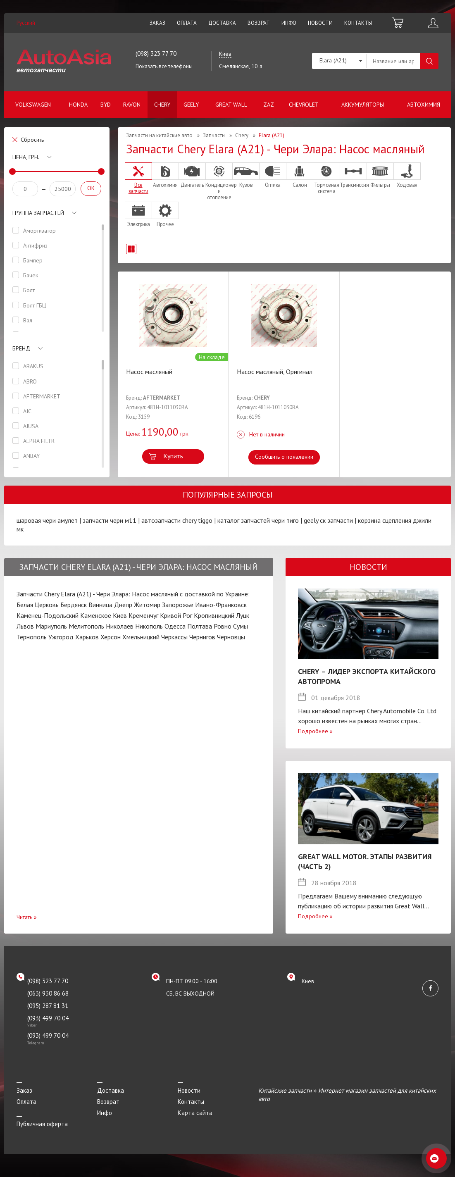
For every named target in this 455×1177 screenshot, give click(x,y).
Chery (162, 104)
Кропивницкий (214, 615)
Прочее (165, 214)
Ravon (132, 104)
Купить (173, 456)
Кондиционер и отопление (219, 181)
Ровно (222, 626)
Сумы (240, 626)
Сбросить (32, 139)
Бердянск (73, 604)
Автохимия (423, 104)
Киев (120, 615)
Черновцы (231, 637)
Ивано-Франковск (221, 604)
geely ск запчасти (328, 520)
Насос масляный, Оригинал (274, 371)
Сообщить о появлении (284, 456)
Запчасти (214, 135)
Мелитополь (86, 626)
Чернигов (202, 637)
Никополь (149, 626)
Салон (299, 175)
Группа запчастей (38, 213)
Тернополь (32, 637)
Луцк (242, 615)
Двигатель (192, 175)
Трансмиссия (353, 175)
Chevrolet (304, 104)
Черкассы (174, 637)
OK (91, 188)
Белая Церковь (38, 604)
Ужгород (61, 637)
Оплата (187, 22)
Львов (25, 626)
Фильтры (380, 175)
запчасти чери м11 (109, 520)
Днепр (123, 604)
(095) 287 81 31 (47, 1006)
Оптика (272, 175)
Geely (191, 104)
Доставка (222, 22)
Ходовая (407, 175)
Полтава (199, 626)
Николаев (119, 626)
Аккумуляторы (362, 104)
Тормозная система (326, 178)
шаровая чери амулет (47, 520)
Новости (320, 22)
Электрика (138, 214)
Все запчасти (138, 178)
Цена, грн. (25, 157)
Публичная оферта (42, 1124)
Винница (100, 604)
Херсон (110, 637)
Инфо (288, 22)
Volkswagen (33, 104)
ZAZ (268, 104)
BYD (105, 104)
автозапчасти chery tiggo (176, 520)
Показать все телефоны (164, 66)
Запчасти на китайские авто (159, 135)
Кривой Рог (176, 615)
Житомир (147, 604)
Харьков (87, 637)
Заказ (157, 22)
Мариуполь (51, 626)
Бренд (21, 348)
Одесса (175, 626)
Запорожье (177, 604)
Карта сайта (195, 1113)
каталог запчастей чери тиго (258, 520)
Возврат (259, 22)
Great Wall (231, 104)
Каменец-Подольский (48, 615)
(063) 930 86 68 (48, 993)
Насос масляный (149, 371)
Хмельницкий (141, 637)
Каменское (95, 615)
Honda (78, 104)
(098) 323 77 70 (156, 53)
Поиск (429, 61)
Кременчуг (143, 615)
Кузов (246, 175)
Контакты (358, 22)
